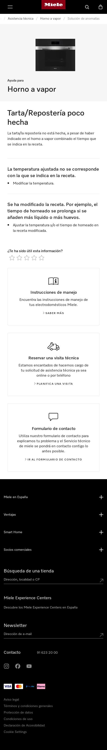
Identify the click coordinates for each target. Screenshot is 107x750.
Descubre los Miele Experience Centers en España (40, 607)
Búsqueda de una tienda (29, 571)
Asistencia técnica (20, 18)
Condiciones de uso (18, 719)
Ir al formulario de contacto (53, 459)
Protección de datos (18, 712)
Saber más (53, 313)
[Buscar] (87, 7)
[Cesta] (100, 7)
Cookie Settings (15, 732)
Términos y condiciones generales (28, 706)
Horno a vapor (50, 18)
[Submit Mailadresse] (101, 635)
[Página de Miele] (53, 7)
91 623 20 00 (47, 652)
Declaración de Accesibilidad (24, 725)
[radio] (12, 257)
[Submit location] (101, 580)
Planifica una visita (53, 384)
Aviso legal (11, 699)
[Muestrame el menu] (10, 7)
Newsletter (15, 625)
